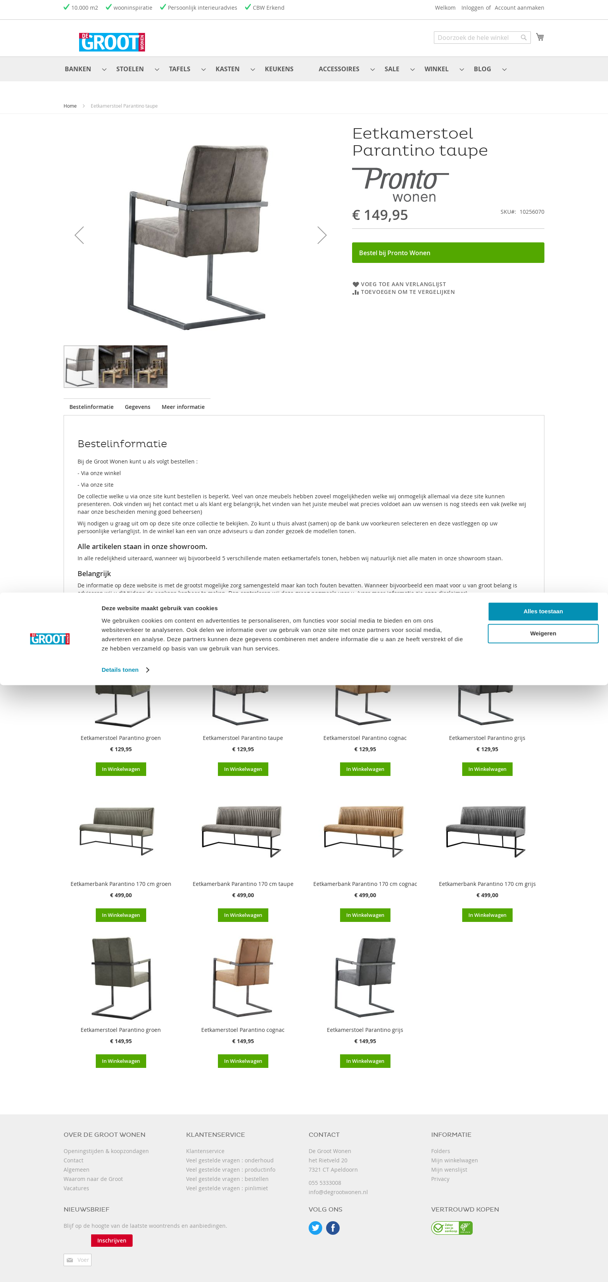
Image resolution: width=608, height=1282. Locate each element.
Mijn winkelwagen (454, 1154)
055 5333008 (325, 1176)
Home (70, 99)
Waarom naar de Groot (93, 1172)
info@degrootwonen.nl (338, 1185)
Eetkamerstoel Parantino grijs (487, 731)
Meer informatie (222, 400)
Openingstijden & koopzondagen (106, 1144)
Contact (73, 1154)
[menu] (304, 66)
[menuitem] (76, 66)
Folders (440, 1144)
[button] (79, 228)
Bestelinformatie (99, 400)
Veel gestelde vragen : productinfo (230, 1163)
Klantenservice (205, 1144)
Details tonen (120, 1266)
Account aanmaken (519, 7)
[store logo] (97, 37)
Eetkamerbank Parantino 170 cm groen (121, 877)
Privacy (440, 1172)
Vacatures (76, 1182)
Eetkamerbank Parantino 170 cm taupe (243, 877)
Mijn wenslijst (449, 1163)
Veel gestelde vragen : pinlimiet (227, 1182)
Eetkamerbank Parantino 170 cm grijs (487, 877)
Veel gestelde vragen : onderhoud (230, 1154)
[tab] (99, 400)
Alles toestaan (543, 1208)
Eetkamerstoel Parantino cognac (365, 731)
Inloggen (472, 7)
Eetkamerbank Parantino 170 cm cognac (365, 877)
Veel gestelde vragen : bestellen (227, 1172)
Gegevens (160, 400)
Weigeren (543, 1230)
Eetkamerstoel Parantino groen (121, 731)
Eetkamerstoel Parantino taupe (243, 731)
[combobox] (482, 37)
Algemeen (77, 1163)
